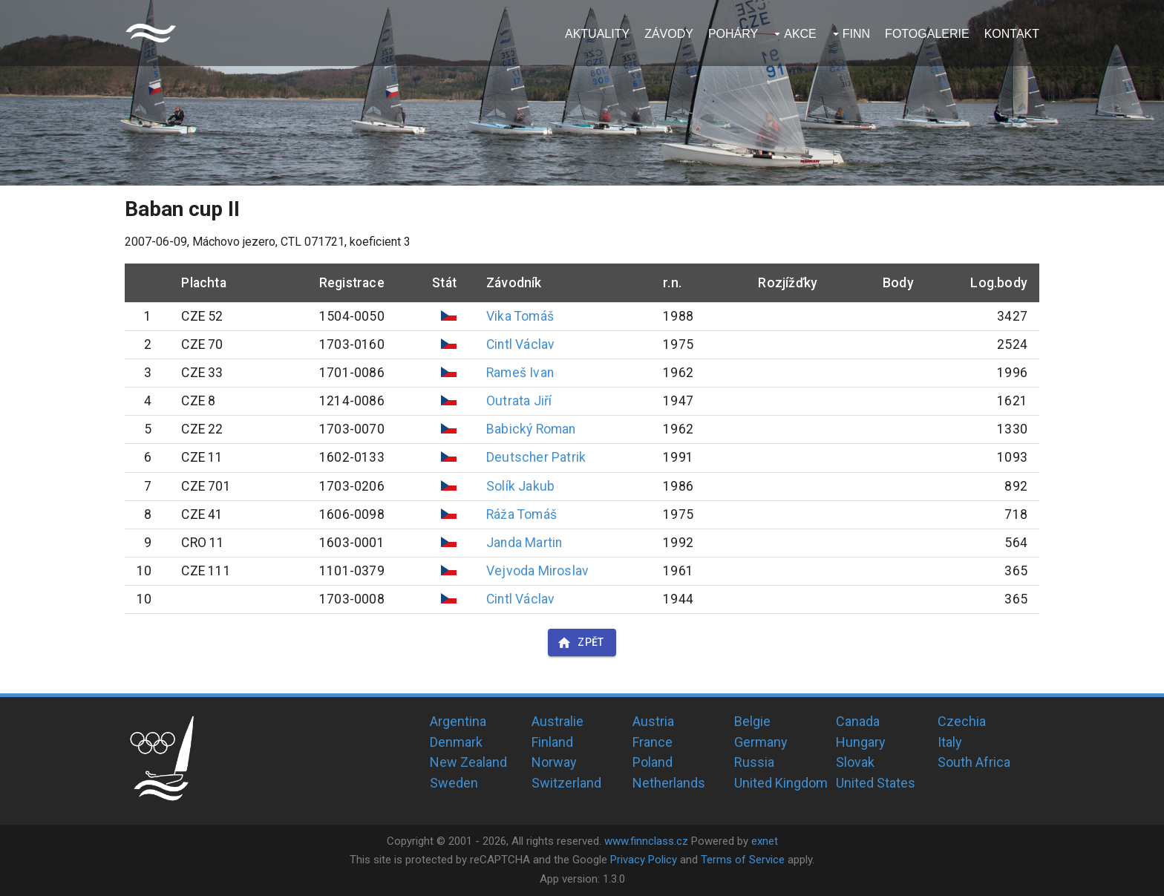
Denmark (456, 742)
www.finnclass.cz (646, 841)
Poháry (733, 33)
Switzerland (566, 783)
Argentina (458, 721)
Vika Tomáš (520, 316)
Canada (858, 721)
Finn (856, 33)
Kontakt (1011, 33)
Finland (552, 742)
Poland (652, 762)
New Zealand (468, 762)
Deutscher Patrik (536, 457)
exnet (764, 841)
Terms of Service (743, 859)
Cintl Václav (520, 344)
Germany (761, 742)
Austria (653, 721)
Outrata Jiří (519, 400)
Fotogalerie (927, 33)
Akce (800, 33)
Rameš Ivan (520, 372)
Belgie (752, 721)
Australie (557, 721)
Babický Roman (530, 429)
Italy (950, 742)
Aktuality (597, 33)
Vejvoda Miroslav (537, 570)
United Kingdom (781, 783)
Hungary (861, 742)
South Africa (974, 762)
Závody (668, 33)
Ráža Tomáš (521, 514)
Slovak (855, 762)
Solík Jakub (520, 486)
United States (875, 783)
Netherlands (668, 783)
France (652, 742)
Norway (554, 762)
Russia (754, 762)
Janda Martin (524, 542)
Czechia (962, 721)
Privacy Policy (643, 859)
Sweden (454, 783)
